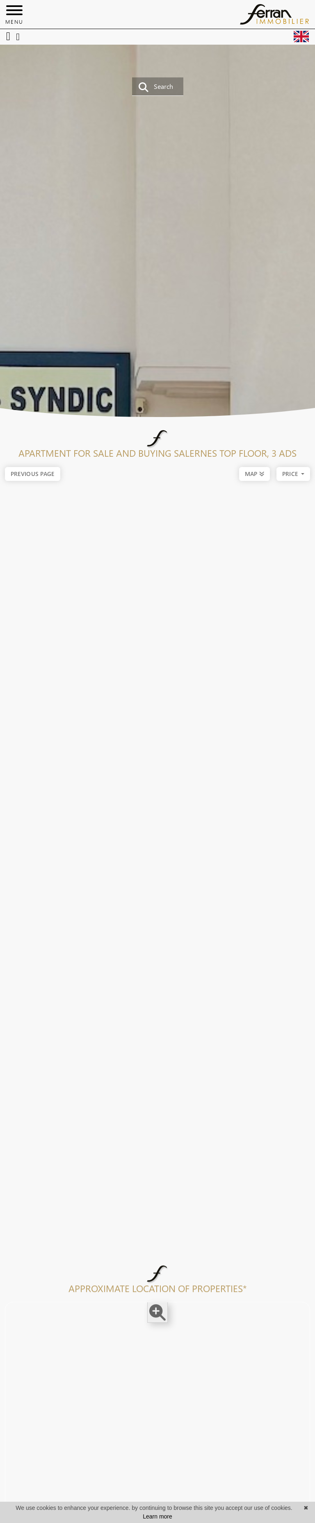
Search (156, 87)
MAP (254, 473)
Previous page (33, 474)
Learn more (157, 1516)
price (291, 474)
